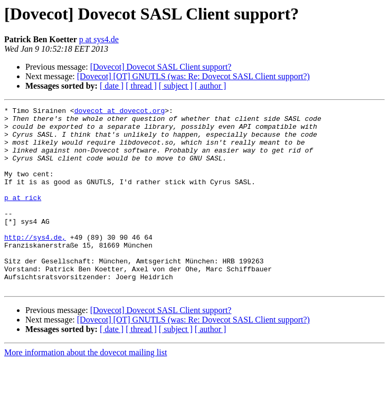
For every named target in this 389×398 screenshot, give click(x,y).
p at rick (22, 216)
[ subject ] (176, 85)
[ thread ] (141, 85)
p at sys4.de (99, 39)
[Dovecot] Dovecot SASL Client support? (161, 66)
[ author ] (210, 85)
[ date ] (112, 85)
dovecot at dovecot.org (119, 112)
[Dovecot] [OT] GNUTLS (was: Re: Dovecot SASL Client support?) (193, 76)
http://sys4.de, (35, 264)
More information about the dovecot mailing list (85, 388)
